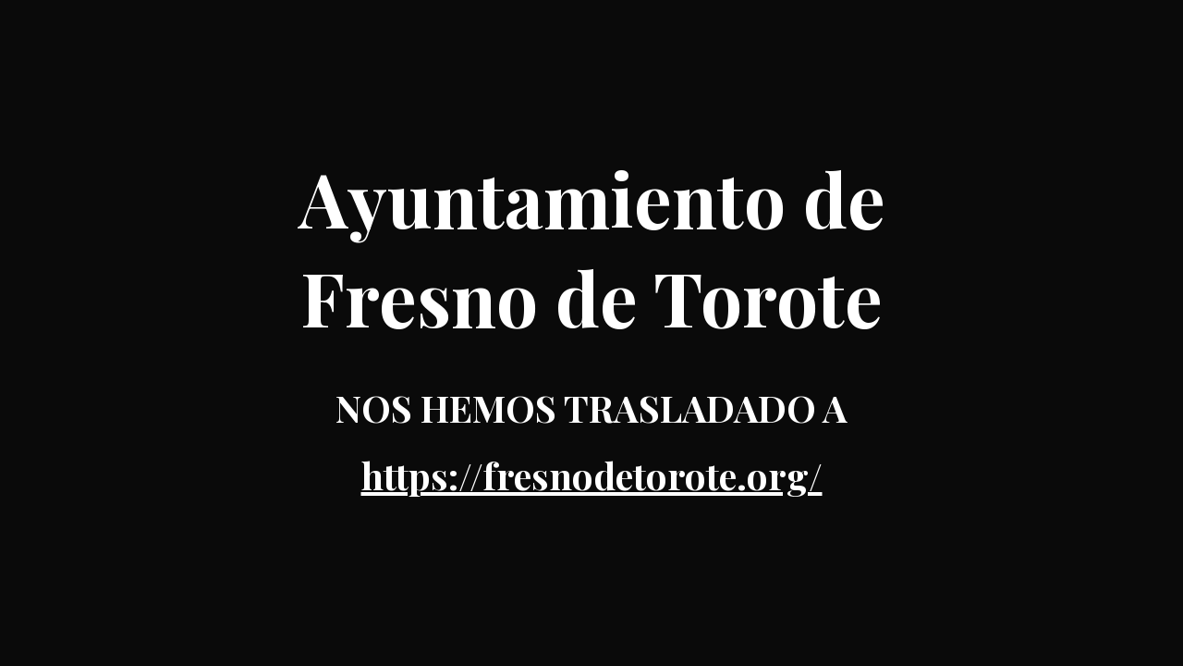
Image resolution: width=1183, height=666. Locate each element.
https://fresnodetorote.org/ (592, 475)
